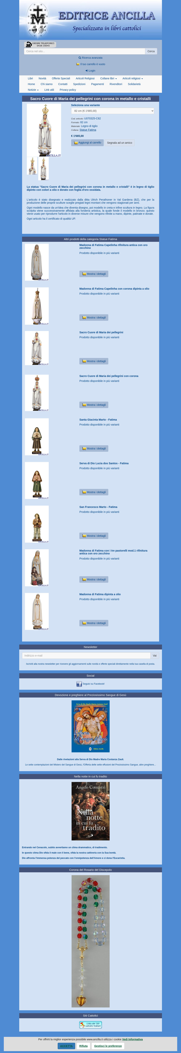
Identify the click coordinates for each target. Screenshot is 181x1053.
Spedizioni (79, 84)
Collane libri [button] (108, 78)
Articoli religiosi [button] (133, 78)
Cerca (151, 51)
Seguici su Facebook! (94, 684)
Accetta (66, 1045)
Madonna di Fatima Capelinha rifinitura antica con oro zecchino (113, 246)
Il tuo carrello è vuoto (90, 64)
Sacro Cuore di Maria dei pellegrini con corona (108, 376)
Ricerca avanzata (90, 57)
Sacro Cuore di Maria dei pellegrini (101, 332)
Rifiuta (83, 1045)
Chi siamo (47, 84)
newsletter (50, 664)
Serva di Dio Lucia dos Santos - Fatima (103, 463)
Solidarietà (134, 84)
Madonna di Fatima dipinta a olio (100, 594)
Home (31, 84)
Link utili (49, 89)
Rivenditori (116, 84)
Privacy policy (68, 89)
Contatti (62, 84)
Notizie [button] (33, 89)
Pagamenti (97, 84)
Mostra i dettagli (94, 274)
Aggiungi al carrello (87, 143)
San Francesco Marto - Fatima (98, 506)
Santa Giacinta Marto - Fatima (98, 419)
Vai (154, 655)
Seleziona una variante (85, 105)
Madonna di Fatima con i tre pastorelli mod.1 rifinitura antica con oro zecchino (113, 552)
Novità (42, 78)
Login (90, 70)
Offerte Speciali (61, 78)
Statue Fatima (88, 129)
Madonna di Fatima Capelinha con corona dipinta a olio (114, 288)
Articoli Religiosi (85, 78)
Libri (30, 78)
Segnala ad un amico (119, 142)
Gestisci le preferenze (108, 1045)
